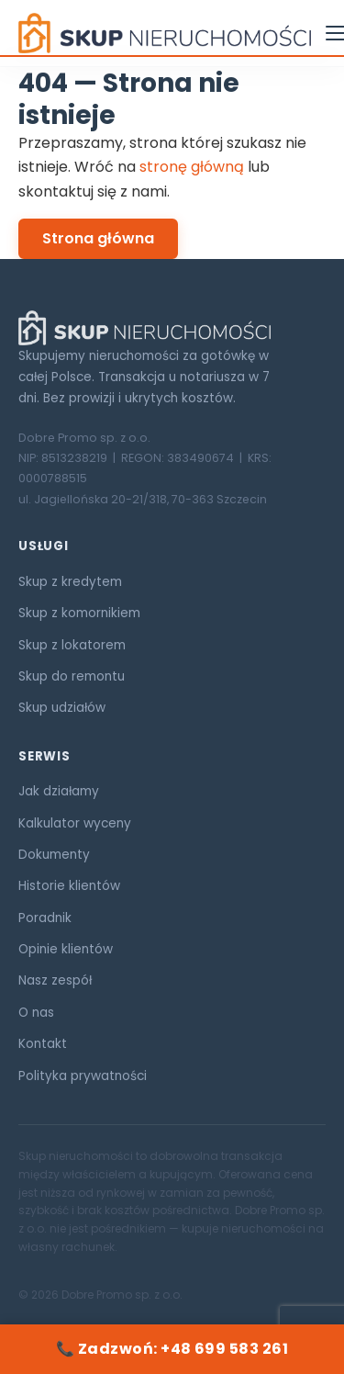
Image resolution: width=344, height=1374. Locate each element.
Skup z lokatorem (72, 645)
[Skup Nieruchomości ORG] (172, 327)
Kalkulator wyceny (74, 823)
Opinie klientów (65, 949)
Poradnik (45, 918)
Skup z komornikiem (79, 613)
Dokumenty (54, 854)
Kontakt (42, 1044)
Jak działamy (58, 791)
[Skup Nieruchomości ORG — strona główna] (164, 33)
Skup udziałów (61, 707)
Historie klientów (69, 886)
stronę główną (191, 166)
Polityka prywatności (82, 1076)
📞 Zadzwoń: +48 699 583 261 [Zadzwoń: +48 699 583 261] (172, 1348)
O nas (36, 1012)
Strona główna (98, 238)
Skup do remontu (71, 676)
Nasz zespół (55, 980)
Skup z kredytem (70, 582)
